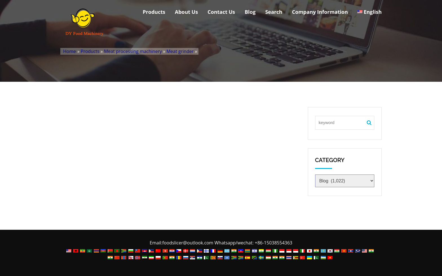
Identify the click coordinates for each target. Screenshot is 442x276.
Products (154, 11)
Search (273, 11)
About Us (186, 11)
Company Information (320, 11)
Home (69, 51)
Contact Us (221, 11)
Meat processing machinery (133, 51)
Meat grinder (180, 51)
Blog (250, 11)
